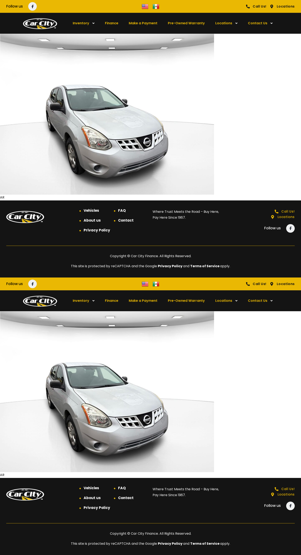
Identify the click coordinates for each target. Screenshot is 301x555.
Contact (126, 220)
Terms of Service (205, 266)
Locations (223, 23)
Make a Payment (143, 23)
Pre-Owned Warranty (186, 23)
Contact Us (257, 23)
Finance (111, 23)
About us (92, 220)
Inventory (81, 23)
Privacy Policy (97, 230)
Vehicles (91, 210)
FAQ (122, 210)
